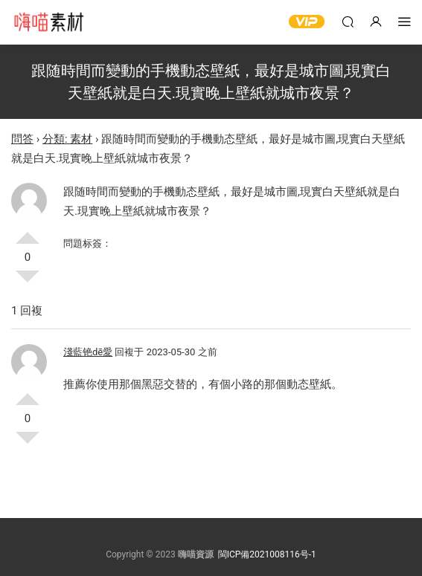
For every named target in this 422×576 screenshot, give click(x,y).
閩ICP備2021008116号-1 (267, 554)
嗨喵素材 (48, 22)
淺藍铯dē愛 (87, 351)
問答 (22, 139)
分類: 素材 (67, 139)
